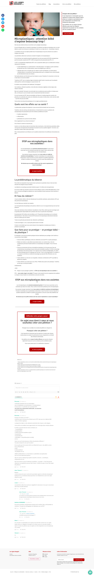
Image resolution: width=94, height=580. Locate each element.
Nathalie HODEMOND (30, 513)
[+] (34, 391)
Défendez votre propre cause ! (37, 316)
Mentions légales (45, 571)
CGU (39, 571)
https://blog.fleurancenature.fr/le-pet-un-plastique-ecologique (29, 365)
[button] (2, 15)
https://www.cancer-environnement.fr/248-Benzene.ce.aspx (29, 364)
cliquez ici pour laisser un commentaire (25, 275)
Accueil (11, 571)
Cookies (35, 571)
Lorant (27, 493)
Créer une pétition (66, 4)
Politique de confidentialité (19, 571)
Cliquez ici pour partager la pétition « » (37, 270)
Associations (56, 4)
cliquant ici (49, 328)
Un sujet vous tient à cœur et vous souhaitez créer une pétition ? (37, 321)
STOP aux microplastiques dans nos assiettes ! (37, 142)
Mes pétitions (77, 4)
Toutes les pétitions (41, 4)
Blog (50, 4)
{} (32, 391)
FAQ (50, 571)
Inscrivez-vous (79, 559)
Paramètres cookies (34, 558)
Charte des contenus (29, 571)
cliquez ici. (59, 564)
